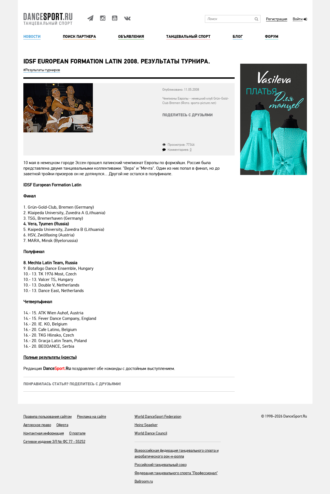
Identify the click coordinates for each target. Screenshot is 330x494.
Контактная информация (43, 433)
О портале (77, 433)
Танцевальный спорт (188, 36)
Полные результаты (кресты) (50, 357)
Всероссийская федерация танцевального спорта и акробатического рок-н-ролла (177, 453)
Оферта (62, 425)
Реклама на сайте (91, 416)
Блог (238, 36)
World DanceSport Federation (158, 416)
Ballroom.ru (144, 481)
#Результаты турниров (41, 70)
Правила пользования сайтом (47, 416)
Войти (297, 19)
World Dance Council (151, 433)
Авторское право (37, 425)
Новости (32, 36)
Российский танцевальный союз (161, 464)
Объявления (131, 36)
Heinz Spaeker (146, 425)
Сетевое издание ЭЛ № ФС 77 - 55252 (54, 441)
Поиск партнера (79, 36)
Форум (271, 36)
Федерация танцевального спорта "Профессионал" (176, 473)
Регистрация (276, 19)
